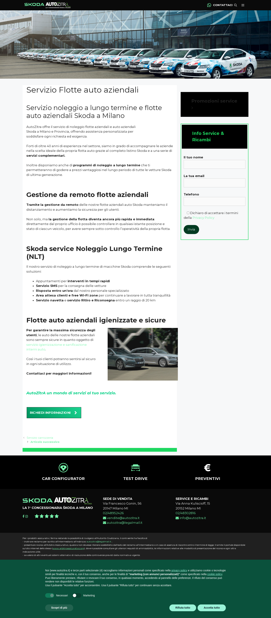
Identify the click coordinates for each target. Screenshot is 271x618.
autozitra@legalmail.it (122, 527)
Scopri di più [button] (59, 607)
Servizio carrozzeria (40, 442)
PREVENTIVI (207, 483)
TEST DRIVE (135, 483)
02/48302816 (186, 518)
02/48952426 (113, 518)
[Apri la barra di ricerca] (235, 7)
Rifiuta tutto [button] (182, 607)
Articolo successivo (44, 446)
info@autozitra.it (191, 523)
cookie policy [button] (214, 574)
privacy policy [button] (179, 570)
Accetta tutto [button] (212, 607)
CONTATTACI (223, 7)
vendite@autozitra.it (121, 523)
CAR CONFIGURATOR (63, 483)
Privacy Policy (203, 222)
